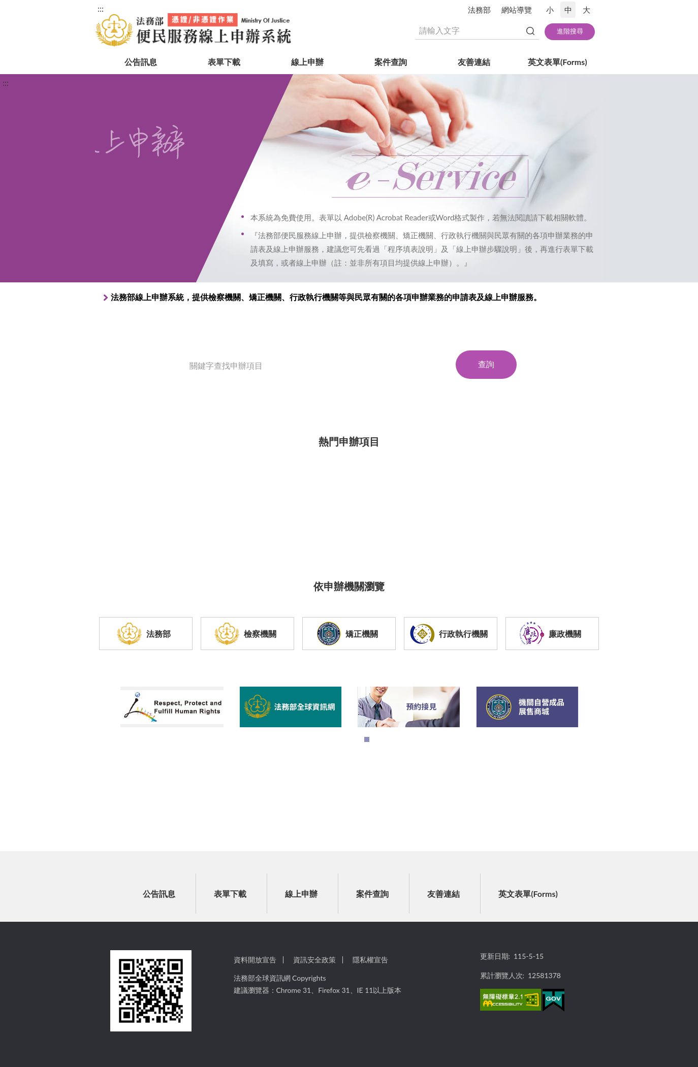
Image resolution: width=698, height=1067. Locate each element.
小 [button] (550, 9)
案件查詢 (390, 62)
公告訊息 (140, 62)
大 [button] (586, 9)
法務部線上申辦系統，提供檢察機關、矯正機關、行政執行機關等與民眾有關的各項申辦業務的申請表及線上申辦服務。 (326, 297)
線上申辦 (307, 62)
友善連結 (474, 62)
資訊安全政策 (314, 959)
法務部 (479, 9)
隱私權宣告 (370, 959)
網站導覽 (516, 9)
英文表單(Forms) (557, 62)
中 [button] (568, 9)
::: (101, 8)
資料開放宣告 (255, 959)
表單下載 (224, 62)
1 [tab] (369, 742)
